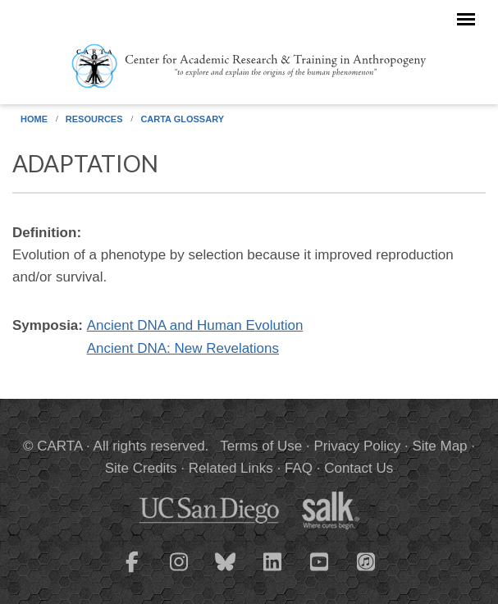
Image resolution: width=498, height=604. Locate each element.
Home (34, 119)
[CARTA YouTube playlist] (319, 572)
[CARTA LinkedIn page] (272, 572)
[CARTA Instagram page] (178, 572)
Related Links (231, 468)
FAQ (299, 468)
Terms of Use (261, 446)
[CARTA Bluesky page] (225, 572)
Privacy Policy (357, 446)
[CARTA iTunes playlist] (365, 560)
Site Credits (141, 468)
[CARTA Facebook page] (132, 572)
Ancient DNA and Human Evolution (195, 325)
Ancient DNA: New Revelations (183, 348)
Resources (94, 119)
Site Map (439, 446)
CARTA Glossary (182, 119)
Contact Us (358, 468)
